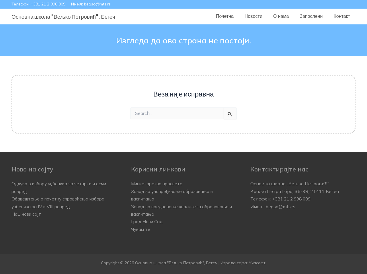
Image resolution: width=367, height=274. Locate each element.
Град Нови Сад (148, 221)
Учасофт (257, 262)
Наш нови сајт (27, 214)
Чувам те (141, 229)
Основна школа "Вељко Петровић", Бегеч (63, 16)
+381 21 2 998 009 (48, 4)
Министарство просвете (159, 183)
